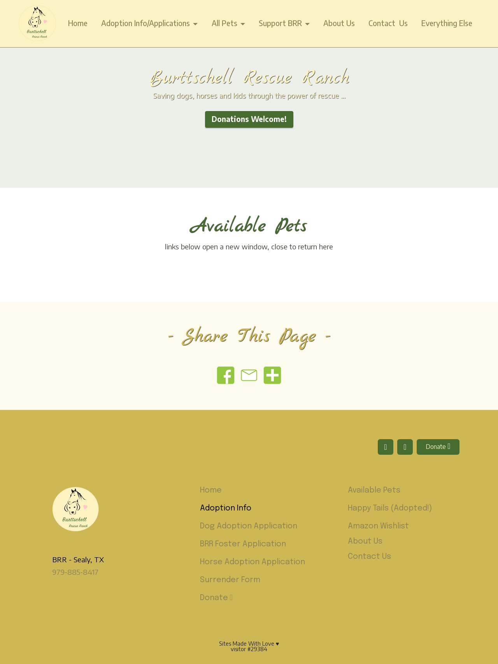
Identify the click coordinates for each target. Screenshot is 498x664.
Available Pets (374, 490)
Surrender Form (230, 580)
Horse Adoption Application (252, 562)
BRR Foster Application (243, 544)
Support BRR (280, 23)
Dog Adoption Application (248, 526)
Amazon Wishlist (378, 526)
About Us (339, 23)
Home (78, 23)
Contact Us (388, 23)
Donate (438, 446)
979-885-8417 (75, 571)
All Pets (224, 23)
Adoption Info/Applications (145, 23)
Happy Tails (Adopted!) (390, 508)
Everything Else (446, 23)
